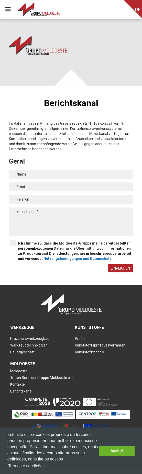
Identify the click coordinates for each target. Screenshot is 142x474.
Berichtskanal (21, 391)
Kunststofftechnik (89, 352)
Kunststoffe (89, 327)
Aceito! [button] (117, 451)
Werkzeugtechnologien (29, 345)
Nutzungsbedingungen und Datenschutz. (78, 259)
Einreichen (120, 268)
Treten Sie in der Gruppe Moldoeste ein (41, 378)
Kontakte (17, 384)
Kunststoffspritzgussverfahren (100, 345)
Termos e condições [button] (26, 466)
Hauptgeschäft (22, 352)
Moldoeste (22, 363)
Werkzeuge (22, 327)
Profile (80, 339)
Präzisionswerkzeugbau (29, 339)
